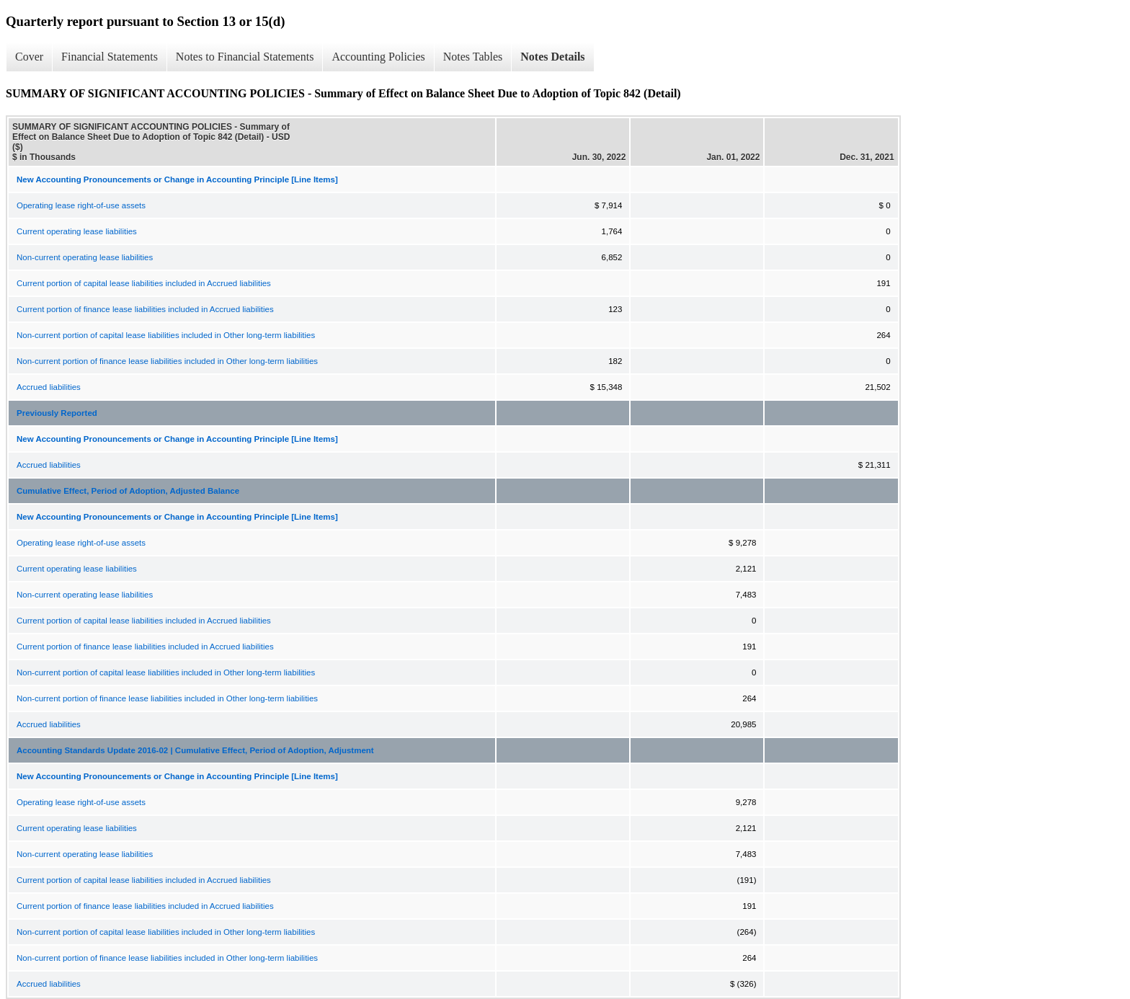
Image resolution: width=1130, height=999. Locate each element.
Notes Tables (473, 56)
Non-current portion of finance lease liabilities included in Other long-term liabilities (167, 361)
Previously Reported (57, 413)
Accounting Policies (378, 56)
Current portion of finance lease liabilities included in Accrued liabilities (145, 309)
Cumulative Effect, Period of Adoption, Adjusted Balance (128, 491)
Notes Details (552, 56)
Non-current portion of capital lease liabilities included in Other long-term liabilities (166, 335)
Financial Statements (109, 56)
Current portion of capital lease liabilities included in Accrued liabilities (144, 283)
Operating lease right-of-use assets (81, 205)
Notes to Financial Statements (245, 56)
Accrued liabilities (49, 387)
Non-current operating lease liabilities (85, 257)
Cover (29, 56)
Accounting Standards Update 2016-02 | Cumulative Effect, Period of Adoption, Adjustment (195, 750)
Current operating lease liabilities (77, 231)
